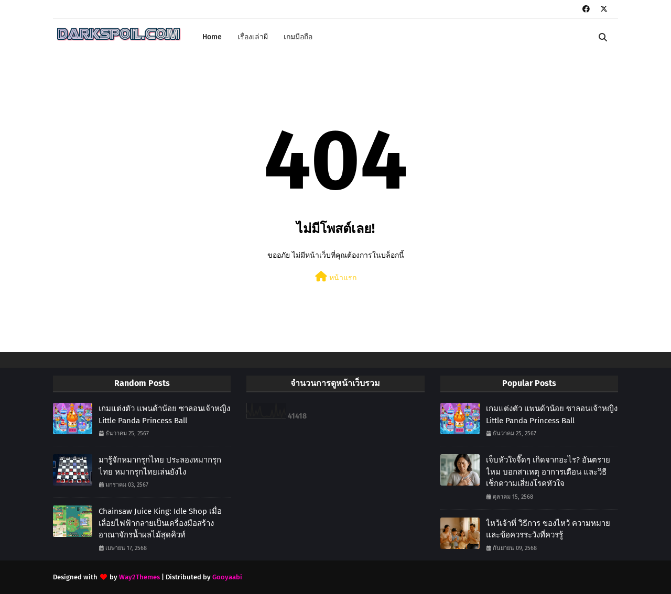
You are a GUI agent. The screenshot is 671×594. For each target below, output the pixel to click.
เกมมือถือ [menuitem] (298, 36)
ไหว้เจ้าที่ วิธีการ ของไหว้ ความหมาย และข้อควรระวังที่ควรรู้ (548, 529)
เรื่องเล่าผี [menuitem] (252, 36)
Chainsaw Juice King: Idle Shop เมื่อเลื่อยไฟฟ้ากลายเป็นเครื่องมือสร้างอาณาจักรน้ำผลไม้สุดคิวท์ (160, 523)
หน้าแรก (335, 276)
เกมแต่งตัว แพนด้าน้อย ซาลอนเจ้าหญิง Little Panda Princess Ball (164, 414)
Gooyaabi (227, 577)
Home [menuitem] (212, 36)
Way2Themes (139, 577)
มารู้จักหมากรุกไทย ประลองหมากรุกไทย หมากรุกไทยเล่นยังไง (160, 466)
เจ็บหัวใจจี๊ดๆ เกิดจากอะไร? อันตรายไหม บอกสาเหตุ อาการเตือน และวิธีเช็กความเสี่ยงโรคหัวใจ (548, 471)
